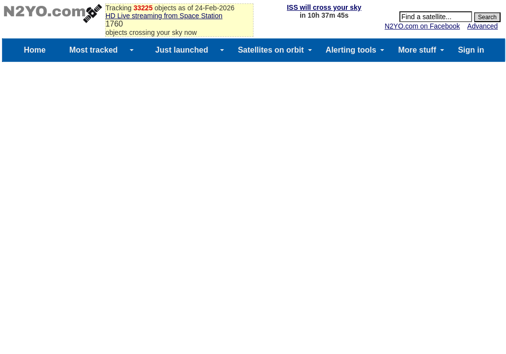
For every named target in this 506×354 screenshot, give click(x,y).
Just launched (181, 50)
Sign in (471, 50)
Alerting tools (351, 50)
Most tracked (93, 50)
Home (34, 50)
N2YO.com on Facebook (422, 26)
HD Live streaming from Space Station (164, 16)
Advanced (482, 26)
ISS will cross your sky (324, 7)
